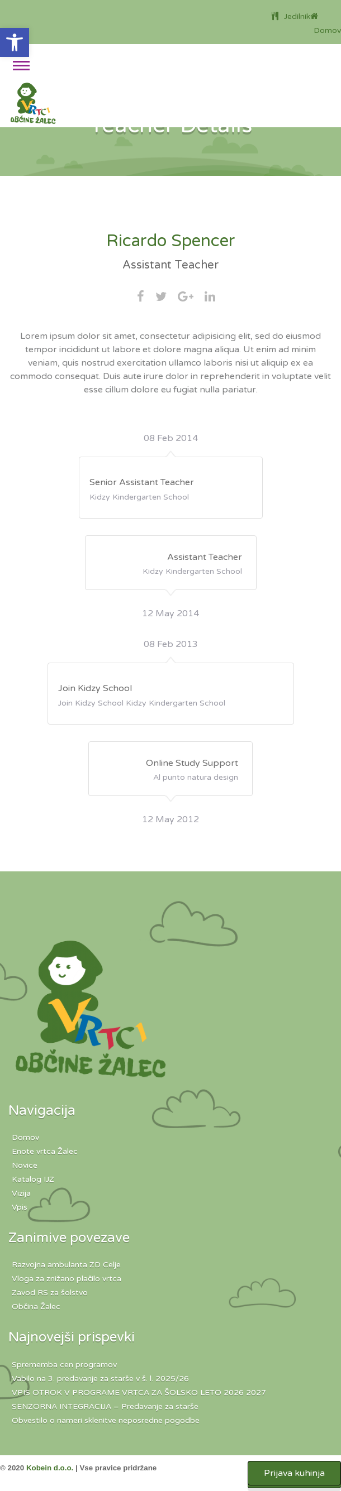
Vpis (19, 1207)
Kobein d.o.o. (49, 1468)
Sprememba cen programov (64, 1364)
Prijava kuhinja (294, 1473)
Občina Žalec (36, 1306)
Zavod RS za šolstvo (50, 1292)
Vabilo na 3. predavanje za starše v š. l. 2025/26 (100, 1378)
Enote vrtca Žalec (45, 1151)
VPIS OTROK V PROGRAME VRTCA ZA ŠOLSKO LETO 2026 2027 (139, 1392)
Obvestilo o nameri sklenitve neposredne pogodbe (106, 1420)
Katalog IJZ (33, 1179)
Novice (24, 1165)
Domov (25, 1137)
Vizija (21, 1193)
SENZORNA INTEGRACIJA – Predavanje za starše (105, 1406)
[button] (14, 42)
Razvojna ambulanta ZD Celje (66, 1264)
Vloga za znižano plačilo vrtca (66, 1278)
